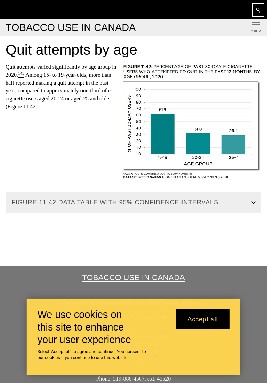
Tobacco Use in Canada (133, 277)
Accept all (202, 319)
